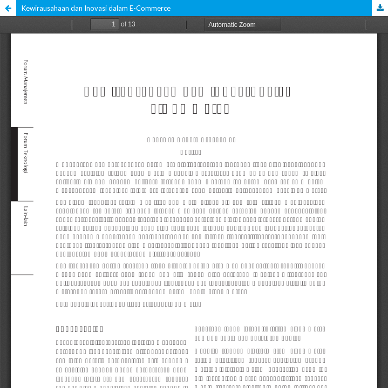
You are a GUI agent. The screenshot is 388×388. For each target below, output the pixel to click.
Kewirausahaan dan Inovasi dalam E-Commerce (96, 8)
